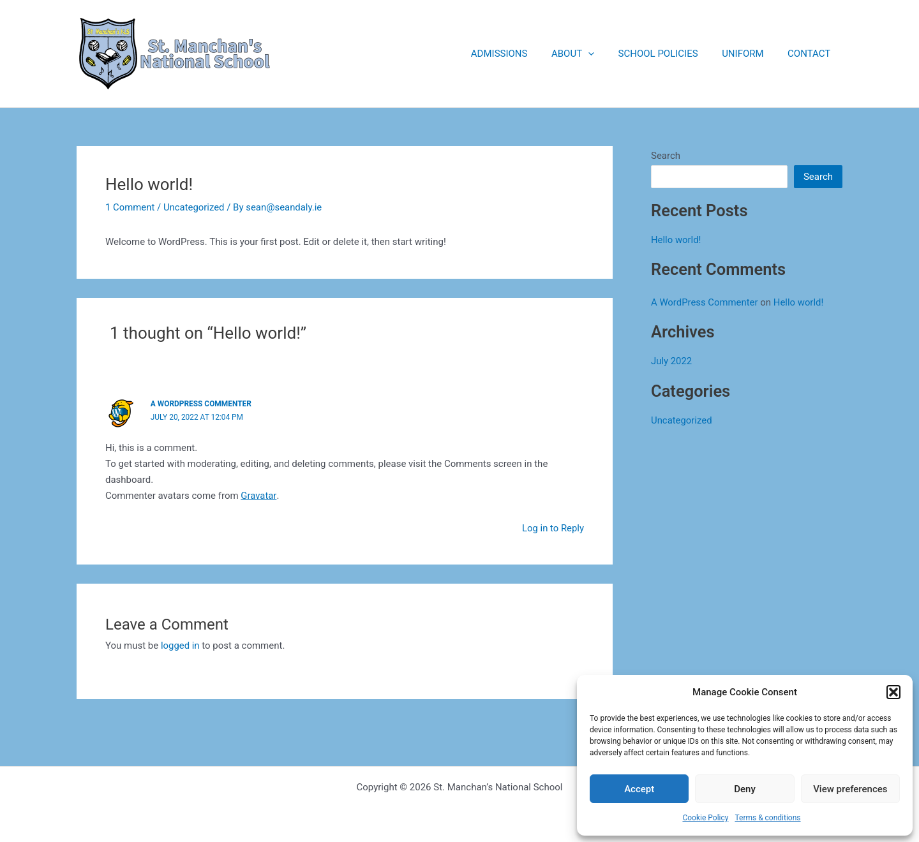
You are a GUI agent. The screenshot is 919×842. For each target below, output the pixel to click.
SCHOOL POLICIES (670, 53)
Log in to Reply (552, 527)
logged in (180, 644)
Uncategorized (194, 207)
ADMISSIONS (521, 53)
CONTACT (811, 53)
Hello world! (676, 240)
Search (665, 155)
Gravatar (258, 494)
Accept (639, 789)
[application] (605, 53)
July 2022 (671, 361)
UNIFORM (749, 53)
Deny (745, 789)
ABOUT (589, 53)
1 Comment (130, 207)
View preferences (850, 789)
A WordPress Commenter (201, 403)
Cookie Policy (705, 817)
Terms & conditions (767, 817)
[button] (893, 692)
